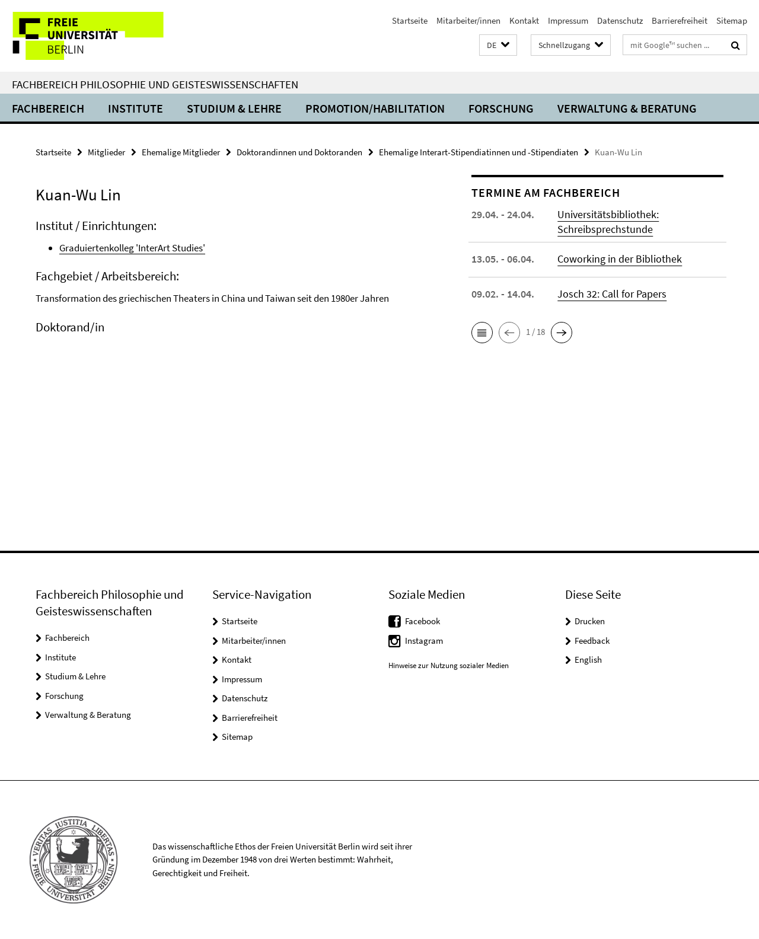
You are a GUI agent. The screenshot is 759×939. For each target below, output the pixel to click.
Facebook (422, 621)
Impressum (568, 20)
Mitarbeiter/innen (468, 20)
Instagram (424, 640)
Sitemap (731, 20)
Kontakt (524, 20)
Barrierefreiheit (679, 20)
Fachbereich (48, 108)
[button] (498, 45)
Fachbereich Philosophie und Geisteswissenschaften (155, 84)
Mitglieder (106, 152)
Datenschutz (620, 20)
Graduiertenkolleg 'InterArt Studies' (132, 247)
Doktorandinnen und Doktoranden (299, 152)
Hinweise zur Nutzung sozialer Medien (448, 665)
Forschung (501, 108)
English (588, 659)
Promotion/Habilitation (375, 108)
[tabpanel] (232, 292)
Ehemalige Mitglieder (181, 152)
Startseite (410, 20)
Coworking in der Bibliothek (619, 259)
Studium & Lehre (234, 108)
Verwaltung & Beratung (627, 108)
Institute (135, 108)
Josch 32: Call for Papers (611, 294)
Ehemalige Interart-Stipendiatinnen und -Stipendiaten (478, 152)
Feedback (592, 640)
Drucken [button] (590, 621)
